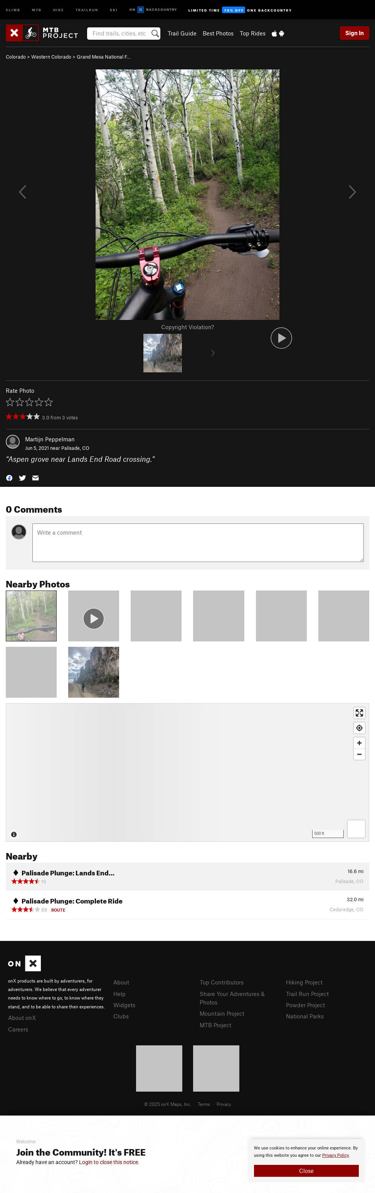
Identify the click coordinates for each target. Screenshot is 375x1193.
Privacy (224, 1104)
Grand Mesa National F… (104, 57)
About (121, 982)
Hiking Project (304, 982)
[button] (9, 477)
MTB (37, 9)
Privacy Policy (335, 1155)
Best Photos (218, 33)
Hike (58, 9)
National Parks (305, 1016)
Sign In (354, 32)
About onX (22, 1017)
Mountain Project (222, 1013)
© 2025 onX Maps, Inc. (167, 1104)
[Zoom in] (359, 743)
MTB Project (215, 1024)
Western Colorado (51, 57)
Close (306, 1170)
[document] (306, 1160)
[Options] (356, 829)
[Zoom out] (359, 754)
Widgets (124, 1004)
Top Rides (253, 33)
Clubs (121, 1016)
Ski (114, 9)
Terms (204, 1104)
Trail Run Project (307, 993)
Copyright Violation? (187, 326)
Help (119, 993)
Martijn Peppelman (50, 439)
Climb (13, 9)
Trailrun (87, 9)
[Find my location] (359, 728)
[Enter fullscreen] (359, 712)
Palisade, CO (75, 448)
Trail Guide (182, 33)
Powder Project (305, 1004)
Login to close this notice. (109, 1162)
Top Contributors (222, 982)
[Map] (187, 772)
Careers (18, 1029)
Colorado (16, 57)
